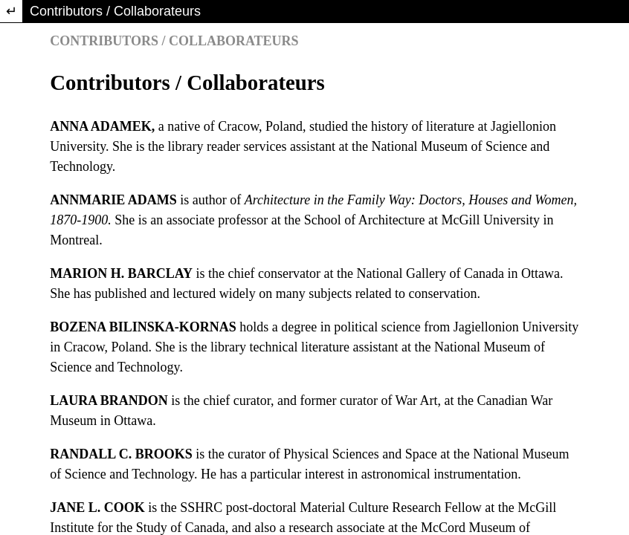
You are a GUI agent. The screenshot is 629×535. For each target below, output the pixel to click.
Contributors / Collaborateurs (115, 11)
